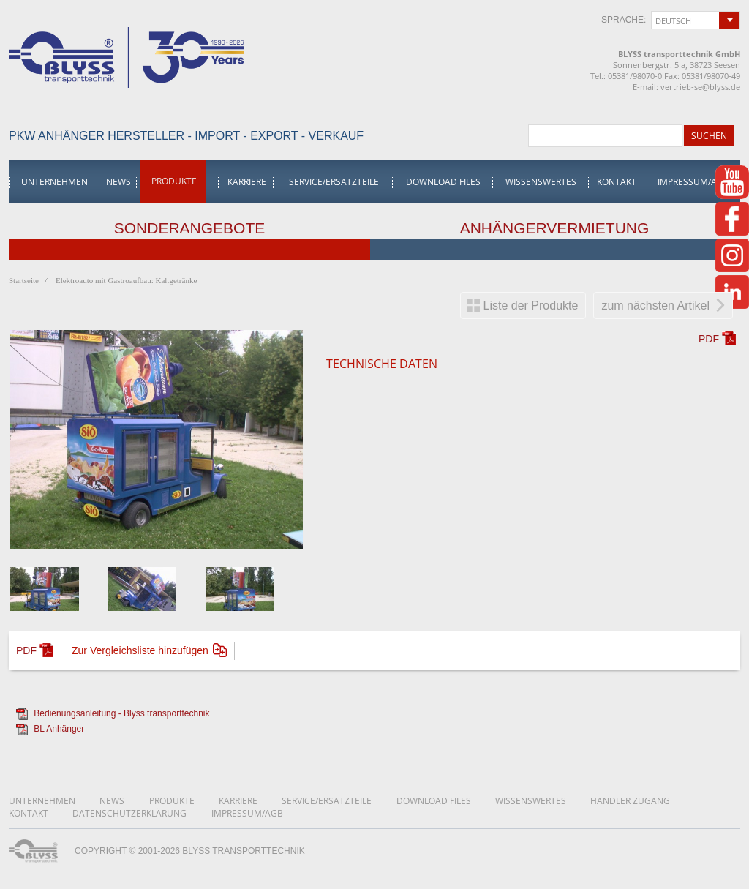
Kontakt (616, 182)
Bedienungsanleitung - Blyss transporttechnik (121, 713)
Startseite (24, 280)
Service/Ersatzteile (334, 182)
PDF (709, 339)
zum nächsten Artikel (655, 305)
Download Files (443, 182)
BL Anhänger (59, 729)
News (118, 182)
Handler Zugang (630, 801)
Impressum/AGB (693, 182)
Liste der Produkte (531, 305)
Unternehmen (54, 182)
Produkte (174, 181)
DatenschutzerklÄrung (129, 813)
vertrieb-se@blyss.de (700, 86)
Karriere (246, 182)
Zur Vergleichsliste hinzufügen (140, 650)
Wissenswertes (540, 182)
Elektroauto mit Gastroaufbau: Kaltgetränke (126, 280)
